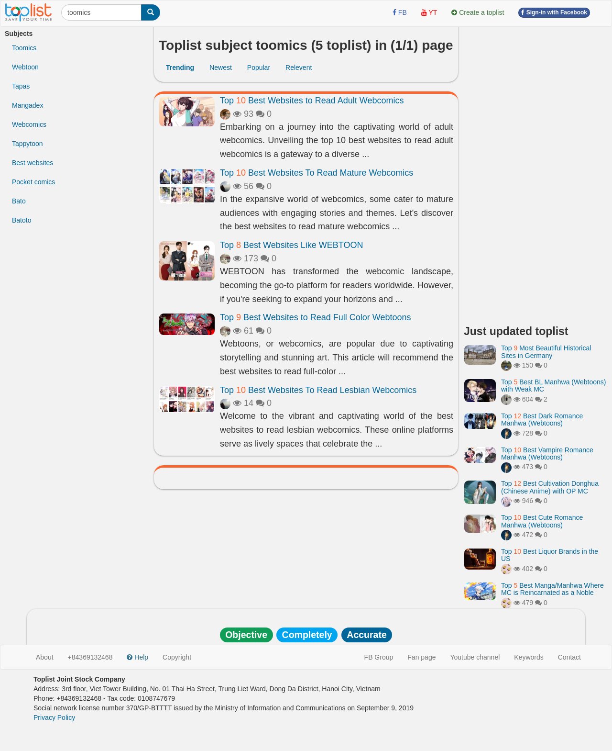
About (45, 657)
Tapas (21, 86)
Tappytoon (27, 143)
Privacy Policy (54, 717)
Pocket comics (33, 182)
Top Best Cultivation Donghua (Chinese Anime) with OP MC (550, 487)
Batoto (21, 220)
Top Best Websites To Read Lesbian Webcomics (318, 390)
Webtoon (25, 67)
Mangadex (27, 105)
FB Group (378, 657)
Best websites (32, 163)
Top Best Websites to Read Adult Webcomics (312, 100)
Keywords (528, 657)
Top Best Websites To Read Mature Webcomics (316, 173)
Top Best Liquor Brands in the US (549, 555)
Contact (569, 657)
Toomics (24, 48)
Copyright (177, 657)
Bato (19, 201)
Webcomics (29, 124)
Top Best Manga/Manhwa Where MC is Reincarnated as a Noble (552, 589)
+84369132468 (90, 657)
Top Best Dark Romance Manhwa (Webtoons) (542, 419)
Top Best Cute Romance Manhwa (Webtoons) (542, 521)
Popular (258, 67)
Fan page (421, 657)
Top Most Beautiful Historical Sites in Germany (546, 351)
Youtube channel (475, 657)
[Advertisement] (535, 172)
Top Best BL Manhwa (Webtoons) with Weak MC (553, 385)
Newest (220, 67)
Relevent (298, 67)
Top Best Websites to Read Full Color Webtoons (315, 317)
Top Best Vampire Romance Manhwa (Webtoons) (547, 453)
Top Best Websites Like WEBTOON (291, 245)
